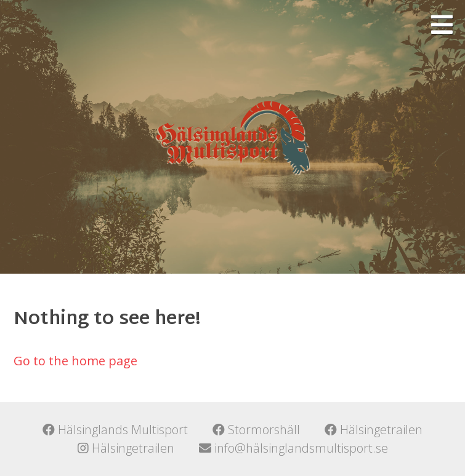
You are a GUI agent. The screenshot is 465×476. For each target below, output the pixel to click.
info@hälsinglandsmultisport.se (293, 448)
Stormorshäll (256, 429)
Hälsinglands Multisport (115, 429)
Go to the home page (75, 360)
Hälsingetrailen (374, 429)
